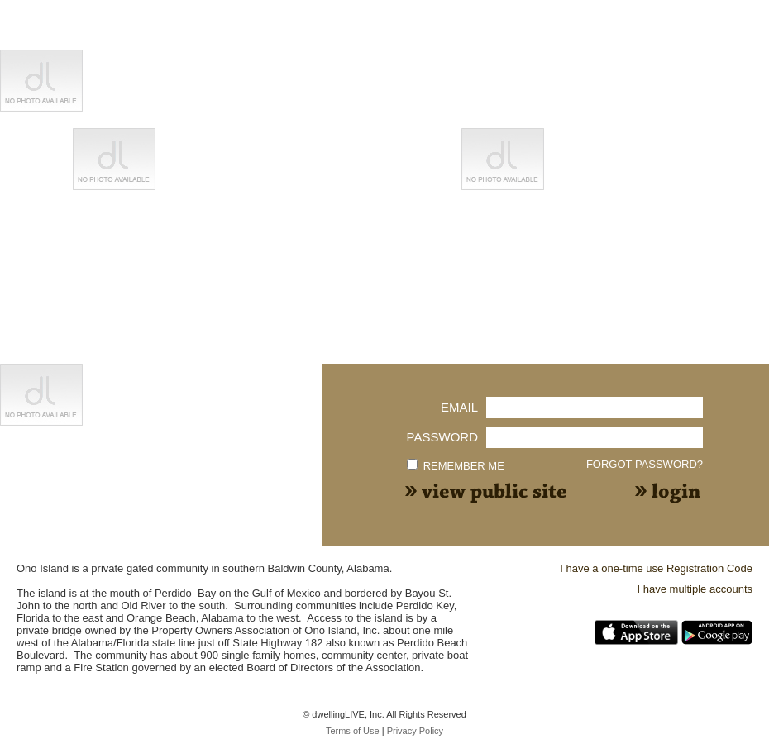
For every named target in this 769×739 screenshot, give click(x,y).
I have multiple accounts (695, 589)
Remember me (463, 466)
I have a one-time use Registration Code (656, 568)
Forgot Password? (644, 464)
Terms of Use (353, 731)
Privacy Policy (415, 731)
